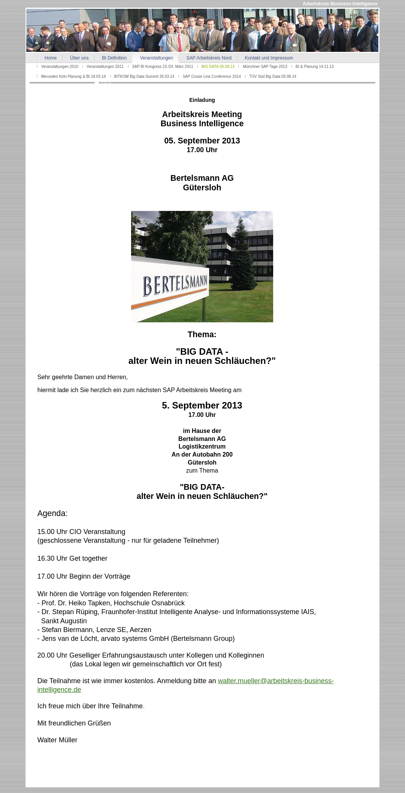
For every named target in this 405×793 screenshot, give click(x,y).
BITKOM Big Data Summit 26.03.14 (144, 76)
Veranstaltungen (156, 58)
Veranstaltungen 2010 (59, 66)
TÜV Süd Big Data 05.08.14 (272, 76)
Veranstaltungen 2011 (104, 66)
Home (51, 58)
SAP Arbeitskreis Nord (209, 58)
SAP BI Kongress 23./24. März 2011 (162, 66)
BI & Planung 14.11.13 (315, 66)
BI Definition (114, 58)
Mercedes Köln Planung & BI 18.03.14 (73, 76)
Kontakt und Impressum (269, 58)
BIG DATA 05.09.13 (218, 66)
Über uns (79, 58)
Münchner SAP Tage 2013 (265, 66)
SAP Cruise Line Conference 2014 (211, 76)
